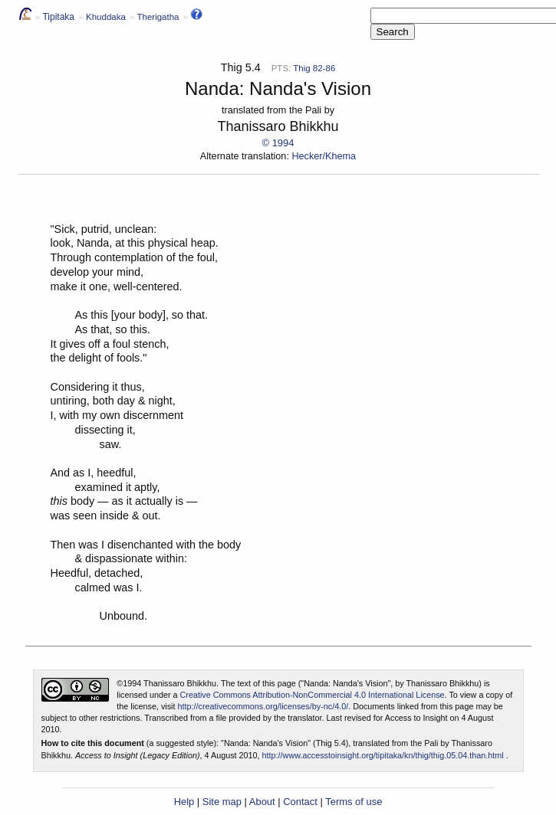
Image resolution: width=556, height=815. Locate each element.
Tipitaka (58, 16)
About (262, 801)
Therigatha (158, 16)
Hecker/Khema (323, 156)
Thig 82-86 (314, 68)
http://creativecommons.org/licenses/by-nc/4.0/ (263, 706)
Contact (300, 801)
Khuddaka (106, 16)
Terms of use (353, 801)
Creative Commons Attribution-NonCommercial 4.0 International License (312, 694)
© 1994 (278, 143)
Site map (222, 801)
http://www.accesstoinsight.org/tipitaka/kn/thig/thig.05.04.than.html (383, 755)
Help (184, 801)
